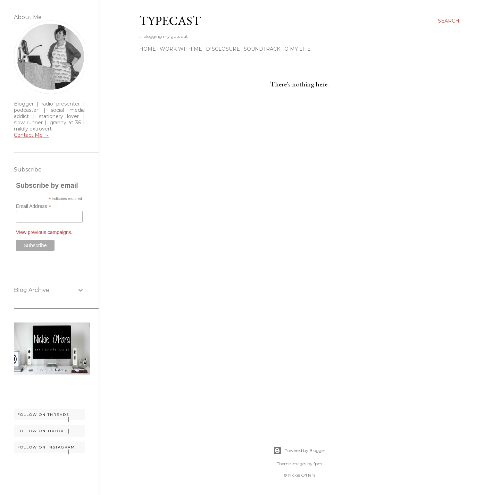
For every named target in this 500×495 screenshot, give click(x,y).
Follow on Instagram (50, 449)
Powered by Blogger (299, 450)
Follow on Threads (50, 416)
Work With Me (181, 49)
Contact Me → (31, 135)
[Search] (448, 20)
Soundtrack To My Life (277, 49)
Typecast (170, 20)
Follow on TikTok (50, 431)
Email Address (33, 206)
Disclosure (223, 49)
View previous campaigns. (44, 232)
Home (147, 49)
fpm (318, 463)
